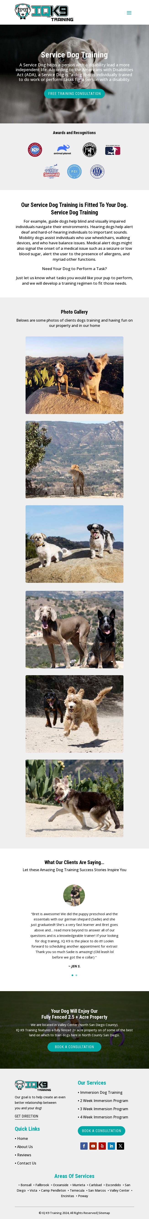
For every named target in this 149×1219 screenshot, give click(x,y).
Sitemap (103, 1213)
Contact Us (25, 1163)
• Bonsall (24, 1185)
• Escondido (112, 1185)
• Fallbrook (41, 1185)
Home (21, 1138)
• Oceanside (59, 1185)
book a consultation (101, 1131)
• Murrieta (77, 1185)
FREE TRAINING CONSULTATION (74, 93)
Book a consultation (74, 1047)
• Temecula (76, 1190)
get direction (26, 1116)
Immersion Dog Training (100, 1092)
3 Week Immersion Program (103, 1108)
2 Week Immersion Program (103, 1100)
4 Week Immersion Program (103, 1117)
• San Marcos (96, 1190)
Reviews (23, 1154)
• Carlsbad (94, 1185)
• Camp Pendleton (52, 1190)
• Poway (82, 1196)
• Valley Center (118, 1190)
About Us (24, 1146)
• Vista (32, 1190)
